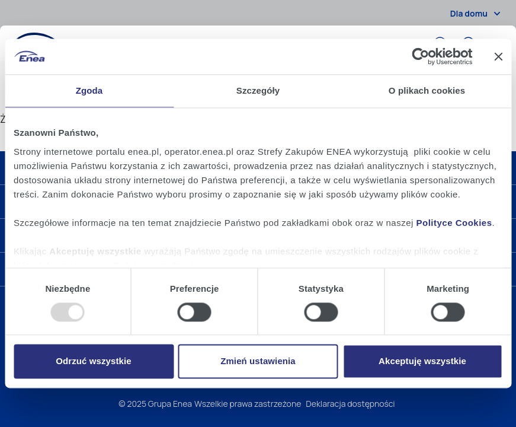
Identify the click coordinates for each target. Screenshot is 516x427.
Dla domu (477, 14)
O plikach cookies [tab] (427, 90)
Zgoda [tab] (89, 90)
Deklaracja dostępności (350, 403)
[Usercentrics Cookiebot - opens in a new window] (420, 56)
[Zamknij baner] (498, 56)
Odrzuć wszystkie (93, 361)
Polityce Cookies (454, 223)
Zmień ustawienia (258, 361)
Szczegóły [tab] (258, 90)
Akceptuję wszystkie (422, 361)
